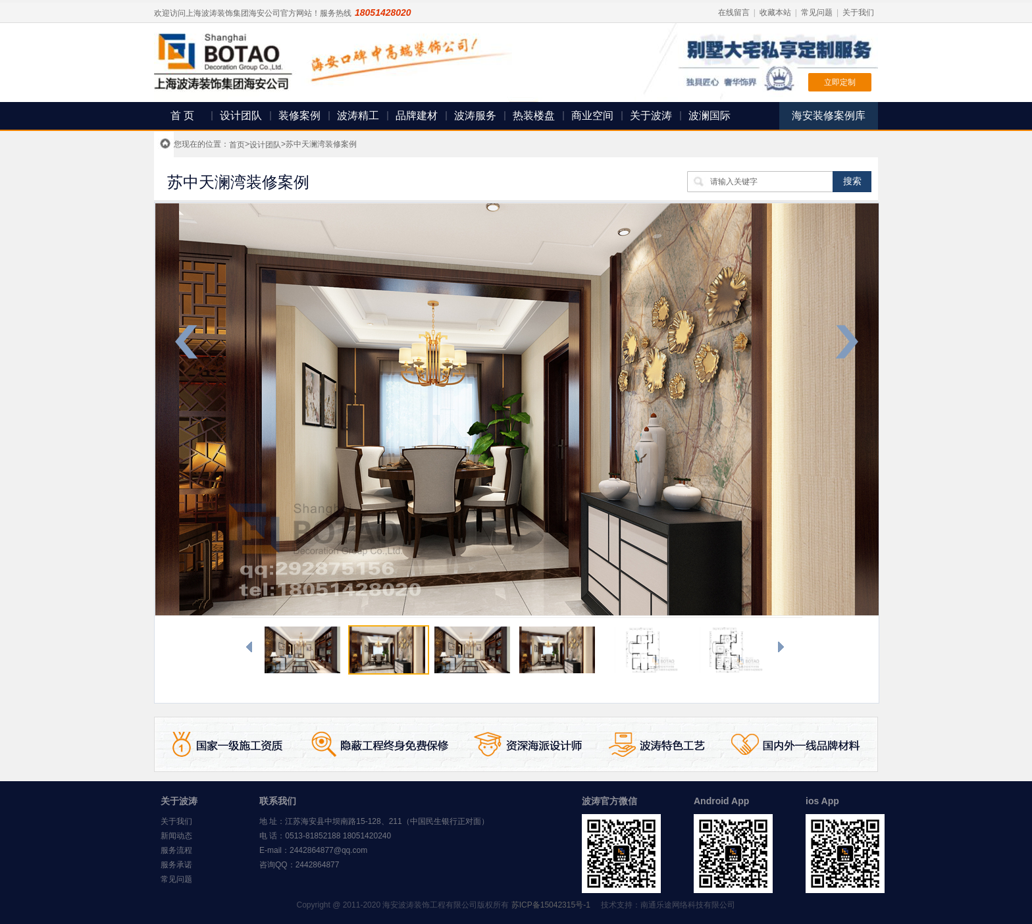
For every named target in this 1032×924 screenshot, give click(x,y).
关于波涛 (651, 115)
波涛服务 (475, 115)
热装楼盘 (534, 115)
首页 (237, 144)
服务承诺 (176, 864)
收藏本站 (775, 12)
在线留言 (734, 12)
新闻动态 (176, 835)
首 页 (182, 115)
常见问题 (817, 12)
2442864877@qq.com (328, 850)
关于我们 (858, 12)
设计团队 (241, 115)
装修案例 (299, 115)
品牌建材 (417, 115)
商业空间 (592, 115)
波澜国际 (709, 115)
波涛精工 (358, 115)
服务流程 (176, 850)
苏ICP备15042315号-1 (550, 905)
